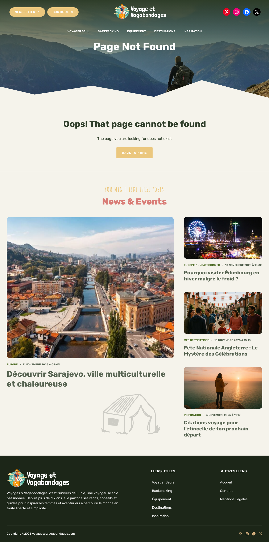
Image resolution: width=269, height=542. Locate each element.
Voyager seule (163, 482)
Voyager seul (78, 31)
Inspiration (193, 31)
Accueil (226, 482)
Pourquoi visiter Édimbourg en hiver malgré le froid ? (221, 276)
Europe (12, 364)
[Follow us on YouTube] (240, 533)
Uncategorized (209, 265)
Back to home (134, 152)
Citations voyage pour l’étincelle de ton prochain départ (216, 429)
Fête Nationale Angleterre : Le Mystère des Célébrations (221, 351)
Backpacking (108, 31)
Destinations (164, 31)
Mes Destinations (196, 340)
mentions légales (234, 499)
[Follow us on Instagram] (247, 533)
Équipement (136, 31)
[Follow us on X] (260, 533)
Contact (226, 491)
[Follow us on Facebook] (254, 533)
